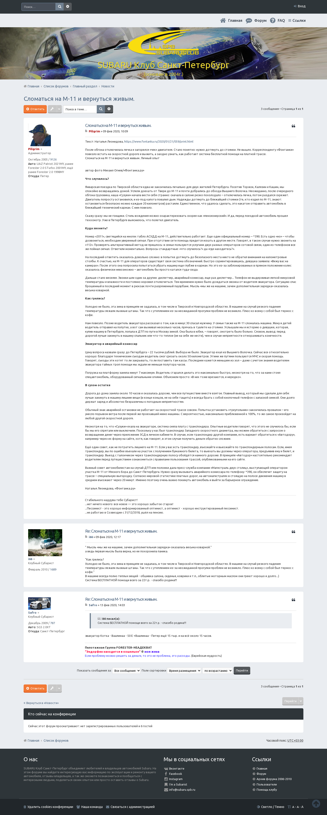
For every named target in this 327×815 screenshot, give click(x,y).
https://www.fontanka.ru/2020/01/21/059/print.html (158, 141)
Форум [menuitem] (260, 20)
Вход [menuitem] (302, 6)
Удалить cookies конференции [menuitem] (50, 807)
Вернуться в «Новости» (42, 702)
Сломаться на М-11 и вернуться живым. (79, 98)
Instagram (176, 778)
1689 (53, 569)
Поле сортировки (171, 670)
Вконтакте (176, 768)
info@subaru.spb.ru (182, 789)
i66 (30, 559)
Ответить (37, 109)
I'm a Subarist (178, 784)
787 (52, 623)
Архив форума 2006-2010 (274, 778)
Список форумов (56, 740)
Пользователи (267, 784)
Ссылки (299, 20)
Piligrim (34, 149)
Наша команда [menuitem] (92, 807)
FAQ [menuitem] (281, 20)
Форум (261, 773)
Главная (235, 20)
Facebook (175, 773)
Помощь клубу (267, 789)
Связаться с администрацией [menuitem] (133, 807)
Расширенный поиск (68, 7)
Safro (32, 612)
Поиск (59, 7)
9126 (53, 159)
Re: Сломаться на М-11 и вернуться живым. (121, 531)
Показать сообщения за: (109, 670)
